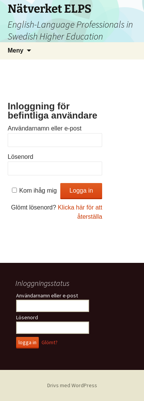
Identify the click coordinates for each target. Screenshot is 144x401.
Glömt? (49, 342)
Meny (15, 50)
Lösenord (20, 156)
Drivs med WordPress (72, 385)
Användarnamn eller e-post (44, 128)
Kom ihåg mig (38, 190)
